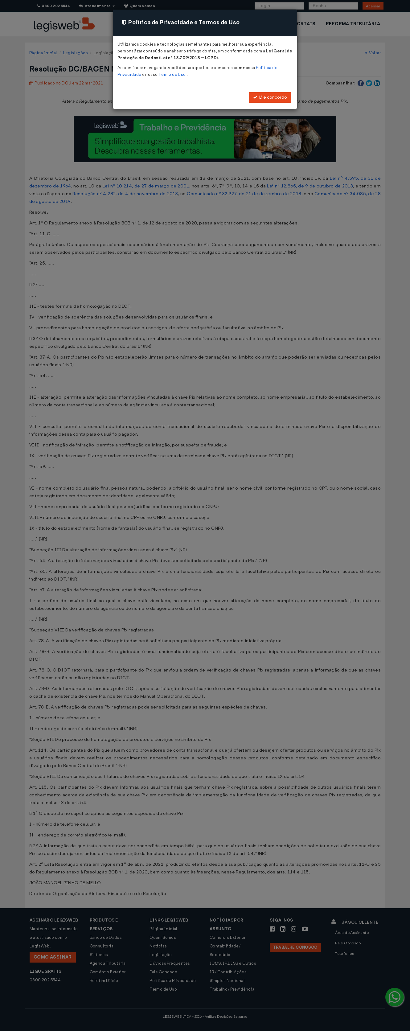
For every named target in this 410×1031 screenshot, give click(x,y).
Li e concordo (270, 97)
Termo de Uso (172, 74)
